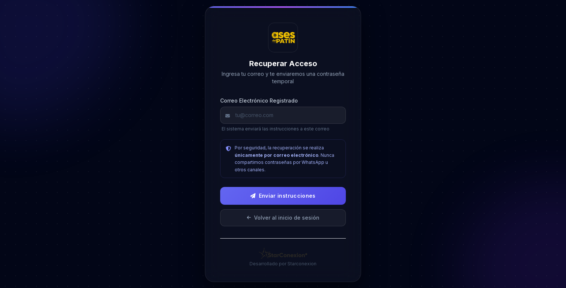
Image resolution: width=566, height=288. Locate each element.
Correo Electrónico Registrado (259, 100)
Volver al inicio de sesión (283, 217)
